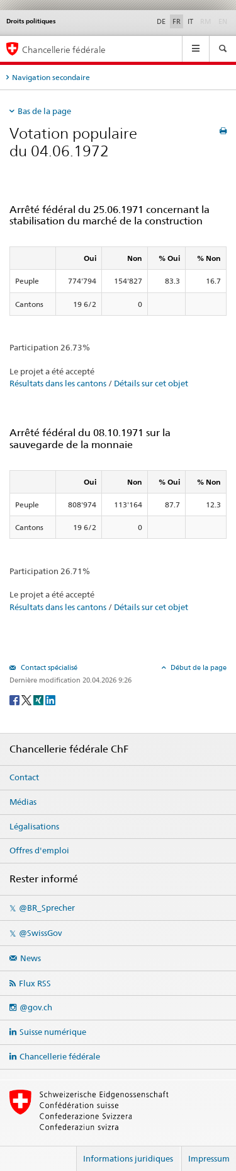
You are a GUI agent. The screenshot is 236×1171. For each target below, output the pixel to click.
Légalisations (34, 826)
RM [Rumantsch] (205, 21)
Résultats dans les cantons (57, 383)
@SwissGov (40, 933)
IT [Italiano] (190, 21)
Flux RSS (35, 983)
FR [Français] (176, 21)
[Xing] (39, 699)
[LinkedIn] (50, 699)
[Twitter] (27, 699)
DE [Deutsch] (161, 21)
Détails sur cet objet (151, 383)
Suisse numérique (53, 1032)
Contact (24, 777)
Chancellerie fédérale (60, 1056)
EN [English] (222, 21)
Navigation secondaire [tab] (51, 77)
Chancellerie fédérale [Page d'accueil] (64, 49)
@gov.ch (36, 1007)
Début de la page (198, 667)
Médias (23, 802)
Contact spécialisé (48, 667)
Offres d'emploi (39, 850)
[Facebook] (15, 699)
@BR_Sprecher (47, 908)
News (30, 958)
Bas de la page (44, 111)
